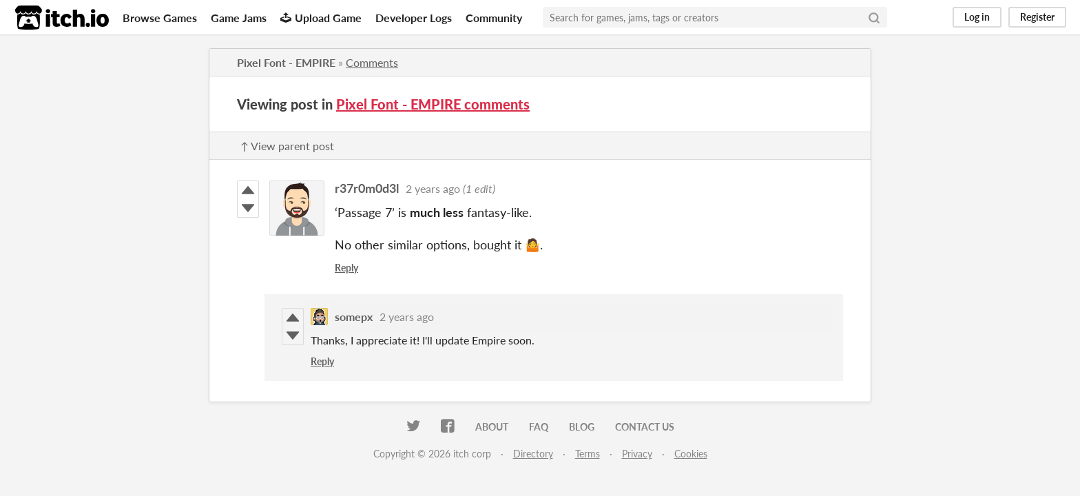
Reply (346, 267)
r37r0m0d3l (367, 188)
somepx (354, 316)
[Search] (874, 17)
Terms (587, 453)
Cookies (690, 453)
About (491, 427)
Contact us (644, 427)
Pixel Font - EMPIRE (286, 62)
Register (1037, 17)
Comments (372, 62)
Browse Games (160, 17)
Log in (977, 17)
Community (494, 17)
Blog (581, 427)
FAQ (538, 427)
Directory (533, 453)
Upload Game (321, 17)
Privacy (637, 453)
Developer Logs (413, 17)
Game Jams (239, 17)
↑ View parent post (287, 145)
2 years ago (433, 188)
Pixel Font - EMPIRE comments (433, 104)
